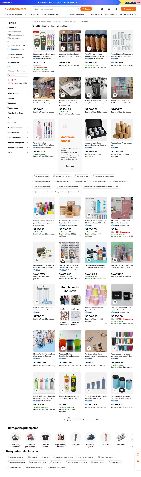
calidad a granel (14, 467)
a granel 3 (32, 457)
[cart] (109, 9)
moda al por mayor (105, 457)
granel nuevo (55, 462)
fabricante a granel (55, 192)
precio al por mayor (61, 181)
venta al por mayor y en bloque (67, 187)
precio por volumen (98, 181)
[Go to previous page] (64, 419)
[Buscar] (86, 9)
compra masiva (114, 462)
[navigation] (18, 220)
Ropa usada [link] (83, 21)
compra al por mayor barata (103, 176)
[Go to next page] (102, 419)
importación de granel (16, 462)
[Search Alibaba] (54, 9)
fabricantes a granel (42, 181)
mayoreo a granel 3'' (86, 457)
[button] (78, 9)
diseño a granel (80, 181)
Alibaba (35, 21)
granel (44, 457)
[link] (138, 455)
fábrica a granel (97, 462)
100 (97, 419)
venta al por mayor (41, 176)
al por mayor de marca (42, 187)
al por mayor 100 (73, 192)
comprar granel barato (119, 181)
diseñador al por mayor (34, 467)
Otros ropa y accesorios (67, 21)
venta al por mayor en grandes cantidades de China (101, 187)
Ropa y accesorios (48, 21)
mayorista (38, 192)
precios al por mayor (16, 457)
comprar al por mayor (61, 176)
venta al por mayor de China (63, 457)
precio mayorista (81, 176)
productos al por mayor (56, 467)
